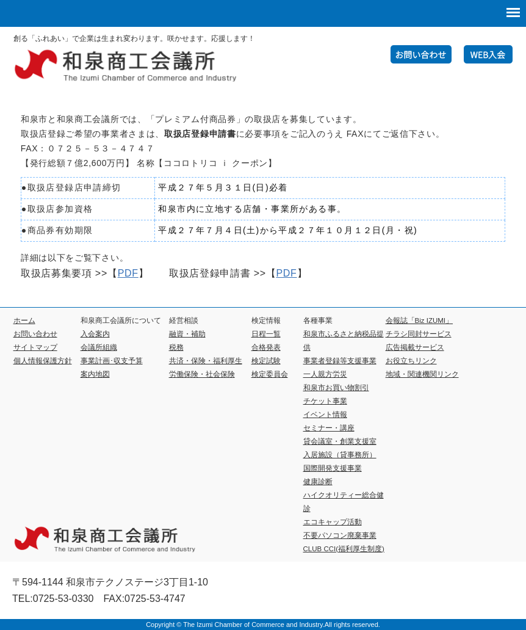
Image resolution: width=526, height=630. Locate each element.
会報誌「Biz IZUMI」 (419, 320)
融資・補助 (187, 334)
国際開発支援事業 (332, 468)
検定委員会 (269, 374)
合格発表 (266, 347)
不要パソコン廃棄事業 (339, 535)
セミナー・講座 (329, 428)
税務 (176, 347)
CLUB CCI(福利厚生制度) (343, 548)
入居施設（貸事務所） (339, 454)
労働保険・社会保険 (202, 374)
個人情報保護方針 (42, 360)
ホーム (24, 320)
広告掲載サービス (415, 347)
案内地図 (95, 374)
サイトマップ (35, 347)
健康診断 (318, 481)
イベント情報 (325, 414)
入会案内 (95, 334)
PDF (128, 273)
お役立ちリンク (411, 360)
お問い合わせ (35, 334)
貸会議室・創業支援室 (339, 441)
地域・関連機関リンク (422, 374)
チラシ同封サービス (419, 334)
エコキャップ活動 (332, 522)
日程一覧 (266, 334)
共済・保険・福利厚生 (205, 360)
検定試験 (266, 360)
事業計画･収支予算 (112, 360)
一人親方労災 (325, 374)
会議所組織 (99, 347)
